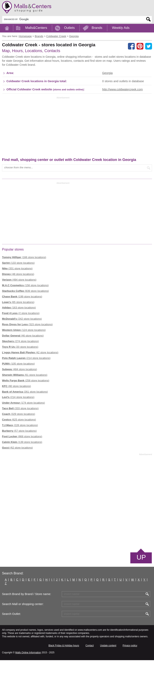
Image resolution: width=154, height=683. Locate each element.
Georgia (107, 95)
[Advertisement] (75, 68)
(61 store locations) (24, 397)
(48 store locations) (18, 296)
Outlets (69, 28)
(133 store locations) (18, 285)
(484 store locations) (19, 391)
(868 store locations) (22, 459)
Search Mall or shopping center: (23, 626)
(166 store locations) (24, 280)
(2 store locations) (21, 335)
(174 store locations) (23, 425)
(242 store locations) (22, 341)
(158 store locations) (25, 307)
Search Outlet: (11, 636)
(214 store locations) (26, 380)
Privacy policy (130, 668)
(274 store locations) (20, 364)
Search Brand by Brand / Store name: (26, 616)
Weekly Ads (121, 28)
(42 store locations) (30, 375)
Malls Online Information (28, 675)
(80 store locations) (16, 408)
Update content (108, 668)
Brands (97, 28)
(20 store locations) (20, 369)
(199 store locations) (22, 319)
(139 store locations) (22, 464)
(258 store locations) (25, 403)
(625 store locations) (19, 442)
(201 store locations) (17, 291)
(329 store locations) (18, 436)
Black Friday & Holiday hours (64, 668)
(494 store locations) (19, 302)
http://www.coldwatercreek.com (122, 112)
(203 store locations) (20, 431)
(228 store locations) (20, 448)
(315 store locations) (27, 347)
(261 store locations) (25, 414)
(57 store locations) (19, 453)
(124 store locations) (24, 352)
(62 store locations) (17, 470)
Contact (89, 668)
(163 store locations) (19, 330)
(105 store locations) (18, 386)
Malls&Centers (36, 28)
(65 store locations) (18, 324)
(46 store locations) (23, 358)
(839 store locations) (25, 313)
